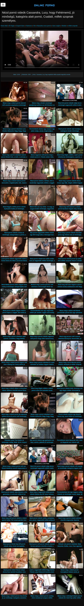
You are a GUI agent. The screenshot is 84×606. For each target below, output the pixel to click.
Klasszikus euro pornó (44, 26)
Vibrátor (64, 26)
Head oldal (4, 26)
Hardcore (29, 26)
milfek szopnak (72, 26)
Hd (34, 26)
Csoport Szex (20, 26)
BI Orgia (11, 26)
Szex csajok (56, 26)
